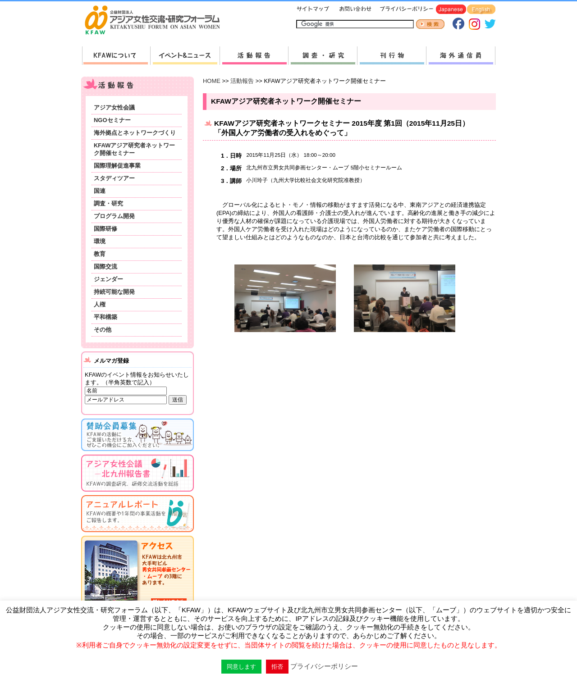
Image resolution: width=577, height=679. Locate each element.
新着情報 (185, 55)
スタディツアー (114, 178)
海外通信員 (460, 55)
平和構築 (105, 317)
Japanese (451, 10)
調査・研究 (322, 55)
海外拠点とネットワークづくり (135, 132)
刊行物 (391, 55)
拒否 (277, 666)
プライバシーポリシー (405, 10)
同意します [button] (241, 666)
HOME (211, 80)
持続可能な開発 (114, 291)
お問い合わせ (354, 10)
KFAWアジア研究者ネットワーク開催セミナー (134, 149)
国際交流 (105, 266)
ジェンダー (108, 279)
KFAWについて (116, 55)
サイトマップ (313, 10)
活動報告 (254, 55)
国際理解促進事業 (117, 165)
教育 (99, 254)
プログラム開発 (114, 216)
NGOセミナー (112, 120)
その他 (102, 329)
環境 (99, 241)
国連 (99, 190)
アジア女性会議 (114, 107)
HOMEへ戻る (156, 20)
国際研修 (105, 228)
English (481, 10)
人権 (99, 304)
